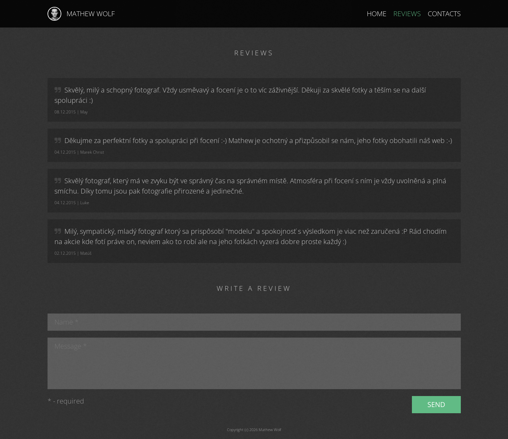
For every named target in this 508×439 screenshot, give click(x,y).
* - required (66, 401)
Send (436, 404)
